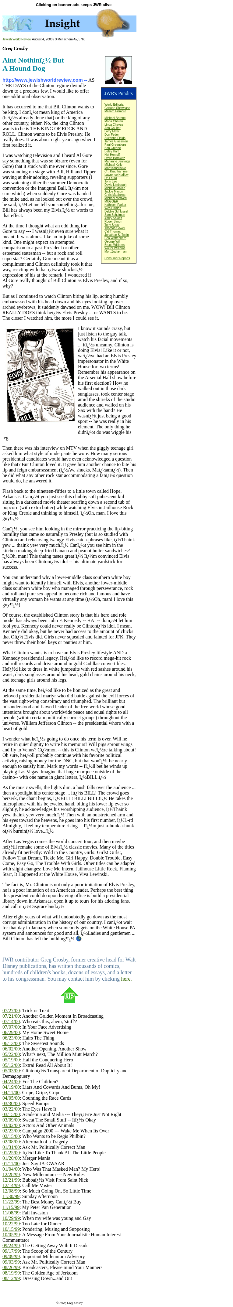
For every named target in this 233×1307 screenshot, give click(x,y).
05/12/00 (11, 1065)
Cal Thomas (112, 231)
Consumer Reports (117, 258)
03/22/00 (11, 1108)
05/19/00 (11, 1059)
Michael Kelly (113, 164)
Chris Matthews (114, 194)
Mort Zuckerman (115, 251)
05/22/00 (11, 1054)
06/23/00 (11, 1037)
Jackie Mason (113, 191)
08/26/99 (11, 1267)
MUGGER (111, 201)
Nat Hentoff (112, 154)
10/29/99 (11, 1218)
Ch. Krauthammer (116, 171)
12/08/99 (11, 1190)
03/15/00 (11, 1114)
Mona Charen (113, 121)
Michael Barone (114, 118)
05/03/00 (11, 1070)
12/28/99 (11, 1174)
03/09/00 (11, 1119)
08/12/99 (11, 1278)
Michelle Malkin (114, 188)
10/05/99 (11, 1234)
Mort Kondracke (115, 168)
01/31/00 (11, 1147)
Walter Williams (114, 248)
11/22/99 (10, 1201)
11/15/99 (10, 1207)
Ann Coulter (112, 128)
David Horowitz (114, 158)
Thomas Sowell (114, 228)
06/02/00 (11, 1048)
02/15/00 (11, 1136)
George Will (112, 241)
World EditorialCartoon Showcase (117, 106)
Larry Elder (111, 131)
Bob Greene (112, 148)
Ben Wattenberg (115, 238)
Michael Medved (115, 198)
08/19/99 (11, 1272)
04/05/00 (11, 1098)
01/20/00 (11, 1158)
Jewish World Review (16, 39)
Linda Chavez (113, 124)
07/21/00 (11, 1016)
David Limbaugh (115, 184)
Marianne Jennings (117, 161)
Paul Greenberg (115, 144)
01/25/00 (11, 1152)
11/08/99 (10, 1212)
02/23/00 (11, 1130)
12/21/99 (11, 1180)
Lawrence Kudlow (116, 174)
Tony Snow (111, 224)
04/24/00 (11, 1081)
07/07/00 (11, 1027)
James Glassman (116, 141)
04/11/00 (10, 1092)
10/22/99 (11, 1223)
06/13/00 (11, 1043)
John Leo (110, 181)
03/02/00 (11, 1125)
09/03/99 (11, 1261)
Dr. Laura (110, 178)
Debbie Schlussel (116, 211)
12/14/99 (11, 1185)
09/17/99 (11, 1251)
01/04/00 (11, 1169)
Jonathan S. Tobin (116, 235)
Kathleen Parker (115, 204)
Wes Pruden (112, 208)
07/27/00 (11, 1010)
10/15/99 (11, 1229)
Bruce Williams (114, 245)
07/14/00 (11, 1021)
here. (126, 979)
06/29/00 (11, 1032)
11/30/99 (10, 1196)
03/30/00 (11, 1103)
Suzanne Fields (114, 138)
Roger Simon (113, 221)
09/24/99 (11, 1245)
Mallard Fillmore (115, 111)
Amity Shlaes (113, 218)
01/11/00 (10, 1163)
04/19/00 (11, 1087)
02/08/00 (11, 1141)
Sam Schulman (114, 214)
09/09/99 (11, 1256)
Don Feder (111, 134)
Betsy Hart (111, 151)
